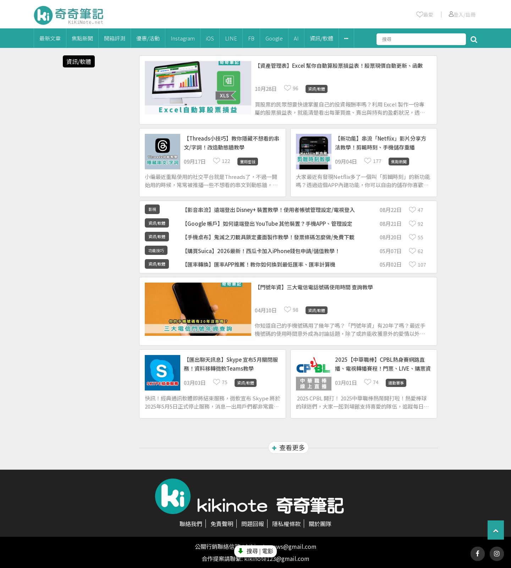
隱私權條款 (286, 523)
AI (296, 38)
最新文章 (50, 38)
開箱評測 (114, 38)
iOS (210, 38)
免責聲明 (221, 523)
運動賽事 (396, 383)
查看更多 (288, 447)
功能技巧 (156, 250)
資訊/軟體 (321, 38)
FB (251, 38)
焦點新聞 (82, 38)
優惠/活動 (148, 38)
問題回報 (252, 523)
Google (274, 38)
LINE (231, 38)
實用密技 (248, 161)
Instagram (183, 38)
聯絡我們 (191, 523)
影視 (152, 209)
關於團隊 (320, 523)
